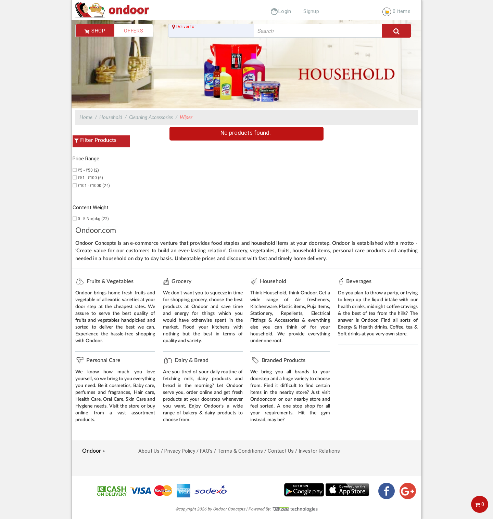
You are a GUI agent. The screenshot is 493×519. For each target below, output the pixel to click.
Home (85, 117)
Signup (311, 11)
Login (280, 11)
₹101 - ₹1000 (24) (94, 185)
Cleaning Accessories (151, 117)
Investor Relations (319, 451)
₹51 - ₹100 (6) (90, 177)
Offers (133, 30)
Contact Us (281, 451)
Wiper (186, 117)
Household (110, 117)
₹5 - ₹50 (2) (88, 170)
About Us (149, 451)
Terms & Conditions (240, 451)
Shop (95, 30)
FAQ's (206, 451)
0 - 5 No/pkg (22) (93, 218)
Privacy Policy (179, 451)
